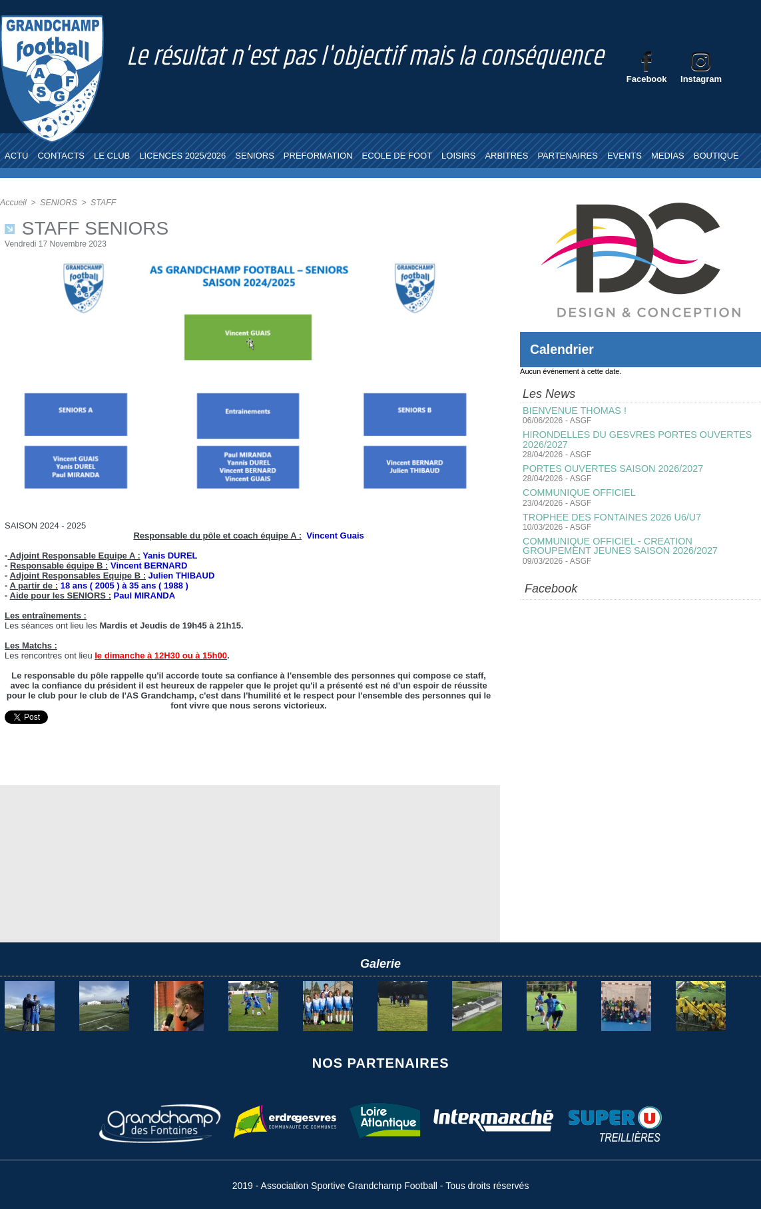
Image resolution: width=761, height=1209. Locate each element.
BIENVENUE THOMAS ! (573, 410)
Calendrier (563, 349)
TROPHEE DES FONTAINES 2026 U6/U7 (610, 516)
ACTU (16, 156)
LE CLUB (112, 156)
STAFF (101, 202)
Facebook (647, 79)
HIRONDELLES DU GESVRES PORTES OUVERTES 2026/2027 (634, 439)
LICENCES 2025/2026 (182, 156)
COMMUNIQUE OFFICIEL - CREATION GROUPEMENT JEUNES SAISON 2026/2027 (640, 545)
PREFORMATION (318, 156)
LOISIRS (458, 156)
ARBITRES (506, 156)
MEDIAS (667, 156)
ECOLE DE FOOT (397, 156)
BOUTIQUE (716, 156)
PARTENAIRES (567, 156)
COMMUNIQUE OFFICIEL (578, 492)
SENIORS (254, 156)
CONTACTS (61, 156)
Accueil (13, 202)
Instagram (701, 79)
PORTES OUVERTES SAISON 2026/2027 (611, 468)
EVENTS (624, 156)
